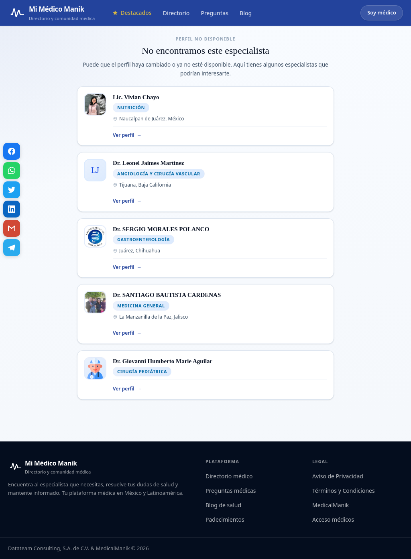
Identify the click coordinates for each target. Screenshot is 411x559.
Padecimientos (225, 519)
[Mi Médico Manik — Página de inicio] (51, 13)
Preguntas (214, 13)
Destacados (131, 12)
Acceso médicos (333, 519)
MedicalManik (330, 505)
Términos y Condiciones (343, 490)
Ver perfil (127, 135)
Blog (246, 13)
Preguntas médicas (231, 490)
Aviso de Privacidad (337, 476)
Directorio (176, 13)
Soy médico (381, 12)
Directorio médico (229, 476)
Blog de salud (223, 505)
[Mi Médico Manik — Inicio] (49, 467)
